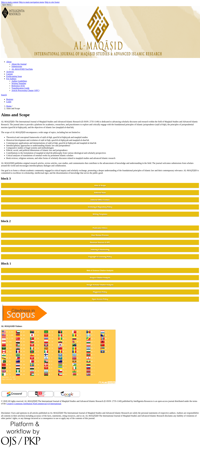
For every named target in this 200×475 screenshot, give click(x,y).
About (8, 62)
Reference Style (18, 86)
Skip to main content (9, 2)
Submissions (16, 66)
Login (8, 102)
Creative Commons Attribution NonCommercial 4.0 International (33, 404)
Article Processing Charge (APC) (25, 90)
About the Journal (19, 64)
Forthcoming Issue (14, 76)
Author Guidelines (19, 81)
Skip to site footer (52, 2)
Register (9, 99)
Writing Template (18, 83)
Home (9, 106)
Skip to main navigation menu (31, 2)
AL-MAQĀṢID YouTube (22, 69)
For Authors (11, 79)
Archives (10, 72)
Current (9, 74)
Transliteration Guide (20, 88)
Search (4, 95)
